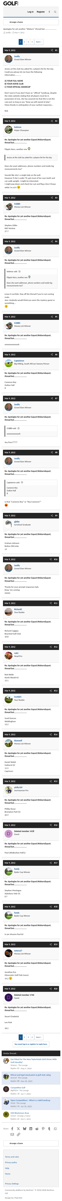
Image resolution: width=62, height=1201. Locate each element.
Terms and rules (12, 1157)
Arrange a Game (23, 1116)
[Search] (55, 12)
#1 (56, 50)
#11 (55, 603)
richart (13, 1116)
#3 (56, 198)
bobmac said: (12, 271)
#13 (55, 690)
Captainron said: (13, 482)
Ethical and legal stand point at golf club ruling (31, 1075)
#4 (56, 241)
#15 (55, 781)
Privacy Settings (12, 1183)
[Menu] (7, 12)
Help (7, 1168)
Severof (14, 1078)
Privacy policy (11, 1162)
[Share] (52, 50)
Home (7, 1173)
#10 (55, 559)
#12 (55, 647)
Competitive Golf (18, 1087)
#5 (56, 316)
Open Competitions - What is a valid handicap (30, 1100)
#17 (55, 863)
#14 (55, 734)
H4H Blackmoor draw (20, 1113)
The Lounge (23, 1065)
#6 (56, 354)
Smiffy (8, 32)
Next (38, 42)
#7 (56, 398)
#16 (55, 825)
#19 (55, 944)
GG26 (13, 1103)
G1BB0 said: (11, 428)
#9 (56, 515)
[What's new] (49, 12)
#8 (56, 452)
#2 (56, 121)
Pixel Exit (18, 1198)
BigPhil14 (14, 1090)
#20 (55, 988)
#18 (55, 906)
